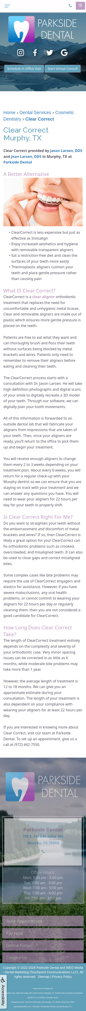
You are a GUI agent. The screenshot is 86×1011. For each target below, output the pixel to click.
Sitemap (43, 976)
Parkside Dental (17, 162)
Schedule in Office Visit (24, 68)
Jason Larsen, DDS (66, 150)
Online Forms (19, 951)
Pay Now (14, 939)
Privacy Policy (62, 976)
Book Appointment (24, 927)
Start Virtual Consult (63, 68)
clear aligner (43, 296)
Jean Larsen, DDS (26, 156)
